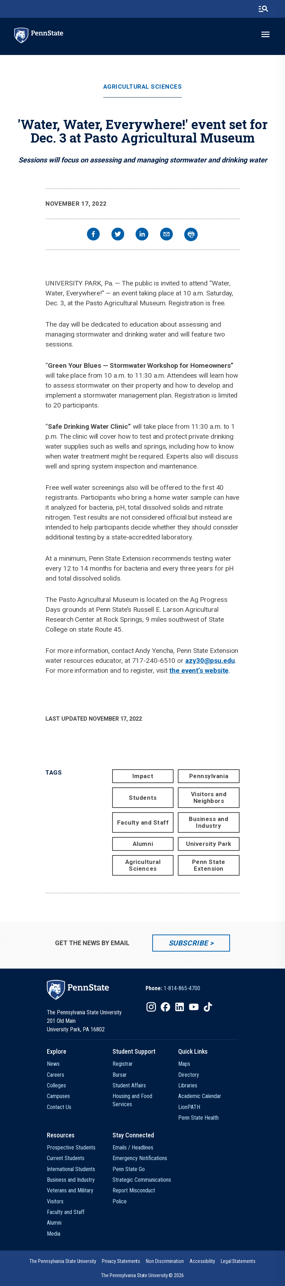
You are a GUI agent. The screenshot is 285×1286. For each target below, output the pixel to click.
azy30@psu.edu (210, 660)
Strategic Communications (142, 1179)
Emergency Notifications (140, 1158)
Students (143, 797)
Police (120, 1201)
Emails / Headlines (133, 1147)
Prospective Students (71, 1147)
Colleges (56, 1085)
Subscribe (188, 943)
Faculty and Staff (143, 822)
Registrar (123, 1063)
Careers (55, 1074)
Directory (188, 1074)
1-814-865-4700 (182, 988)
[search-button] (263, 8)
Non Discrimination (165, 1261)
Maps (184, 1063)
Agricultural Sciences (142, 86)
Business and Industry (208, 822)
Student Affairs (129, 1085)
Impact (142, 776)
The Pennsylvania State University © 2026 (142, 1275)
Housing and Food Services (132, 1100)
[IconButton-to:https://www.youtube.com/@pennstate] (193, 1007)
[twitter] (117, 235)
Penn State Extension (208, 865)
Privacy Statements (121, 1261)
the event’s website (199, 670)
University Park (208, 843)
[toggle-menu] (265, 34)
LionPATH (189, 1107)
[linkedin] (142, 235)
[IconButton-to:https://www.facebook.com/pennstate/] (165, 1007)
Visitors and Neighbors (208, 797)
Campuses (58, 1096)
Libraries (187, 1085)
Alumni (143, 843)
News (53, 1063)
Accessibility (202, 1261)
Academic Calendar (199, 1096)
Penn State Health (198, 1117)
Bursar (120, 1074)
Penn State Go (129, 1169)
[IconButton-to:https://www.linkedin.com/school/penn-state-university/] (179, 1007)
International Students (71, 1169)
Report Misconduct (134, 1190)
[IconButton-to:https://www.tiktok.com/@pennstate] (208, 1007)
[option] (173, 988)
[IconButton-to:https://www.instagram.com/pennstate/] (151, 1007)
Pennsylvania (208, 776)
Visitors (55, 1201)
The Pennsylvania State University (62, 1261)
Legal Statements (238, 1261)
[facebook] (93, 235)
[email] (166, 235)
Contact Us (59, 1107)
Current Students (65, 1158)
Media (53, 1233)
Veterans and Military (70, 1190)
